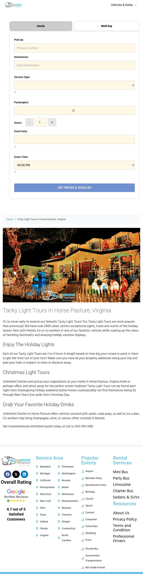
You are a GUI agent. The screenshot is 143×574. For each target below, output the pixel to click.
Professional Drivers (123, 538)
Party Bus (121, 478)
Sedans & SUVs (126, 497)
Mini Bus (120, 472)
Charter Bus (123, 491)
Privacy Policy (125, 519)
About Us (121, 513)
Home (10, 219)
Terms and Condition (122, 528)
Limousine (122, 485)
